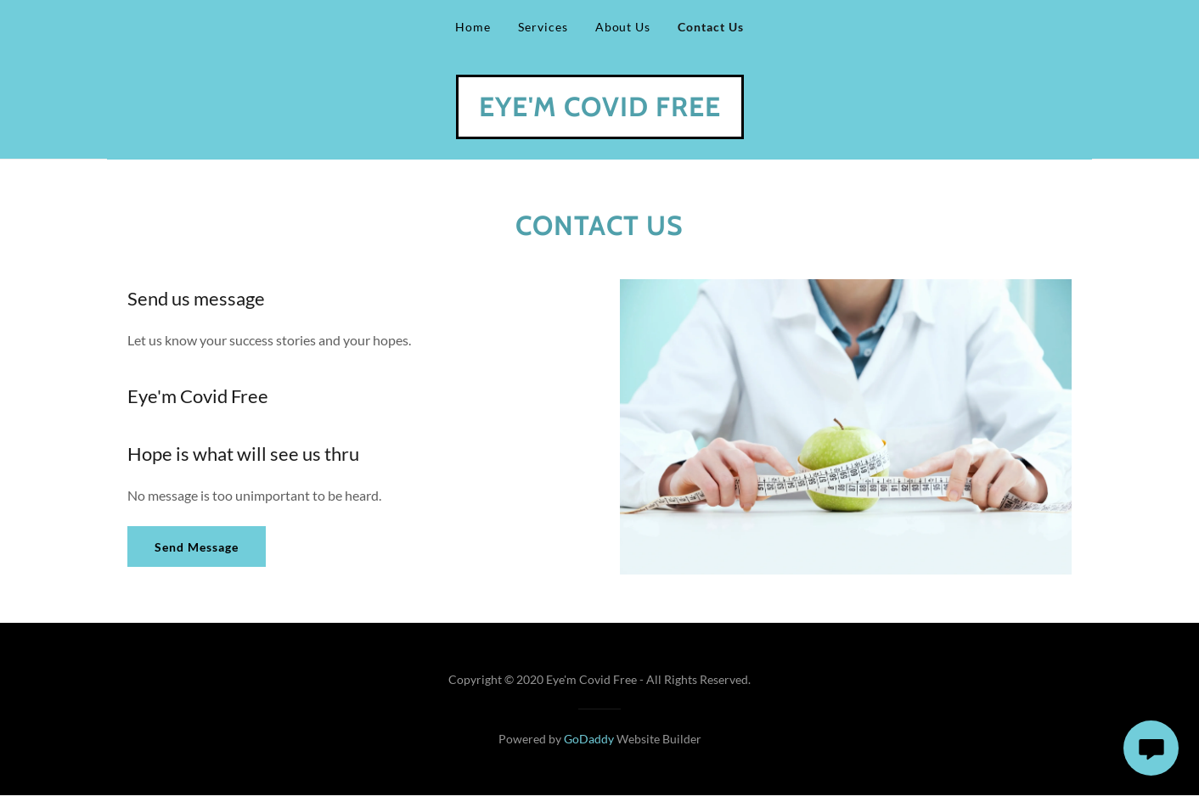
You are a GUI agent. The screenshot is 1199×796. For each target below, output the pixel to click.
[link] (600, 111)
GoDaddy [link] (589, 739)
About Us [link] (623, 27)
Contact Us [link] (711, 27)
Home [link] (473, 27)
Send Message (197, 547)
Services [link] (543, 27)
